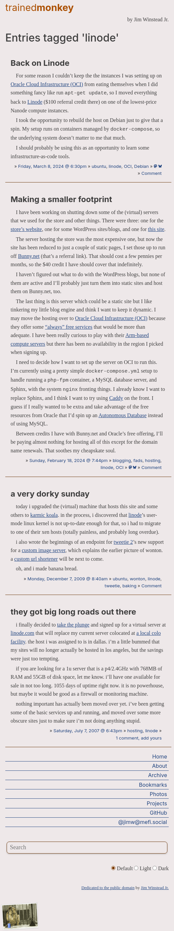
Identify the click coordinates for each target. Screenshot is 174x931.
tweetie (112, 585)
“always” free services (68, 327)
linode (115, 166)
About (159, 765)
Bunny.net (28, 256)
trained (39, 7)
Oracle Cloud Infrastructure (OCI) (47, 84)
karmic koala (44, 515)
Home (159, 756)
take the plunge (73, 625)
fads (137, 460)
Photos (158, 794)
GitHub (158, 812)
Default (122, 868)
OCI (128, 166)
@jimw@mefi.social (142, 822)
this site (156, 229)
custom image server (43, 550)
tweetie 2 (123, 542)
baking (129, 585)
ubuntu (99, 166)
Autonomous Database (123, 415)
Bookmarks (153, 784)
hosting (152, 460)
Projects (157, 803)
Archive (157, 775)
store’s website (26, 229)
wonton (137, 578)
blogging (122, 460)
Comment (152, 173)
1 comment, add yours (138, 738)
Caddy (116, 398)
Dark (160, 868)
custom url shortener (36, 559)
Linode (34, 102)
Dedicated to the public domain (108, 887)
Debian (141, 166)
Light (143, 868)
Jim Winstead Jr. (155, 887)
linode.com (22, 633)
